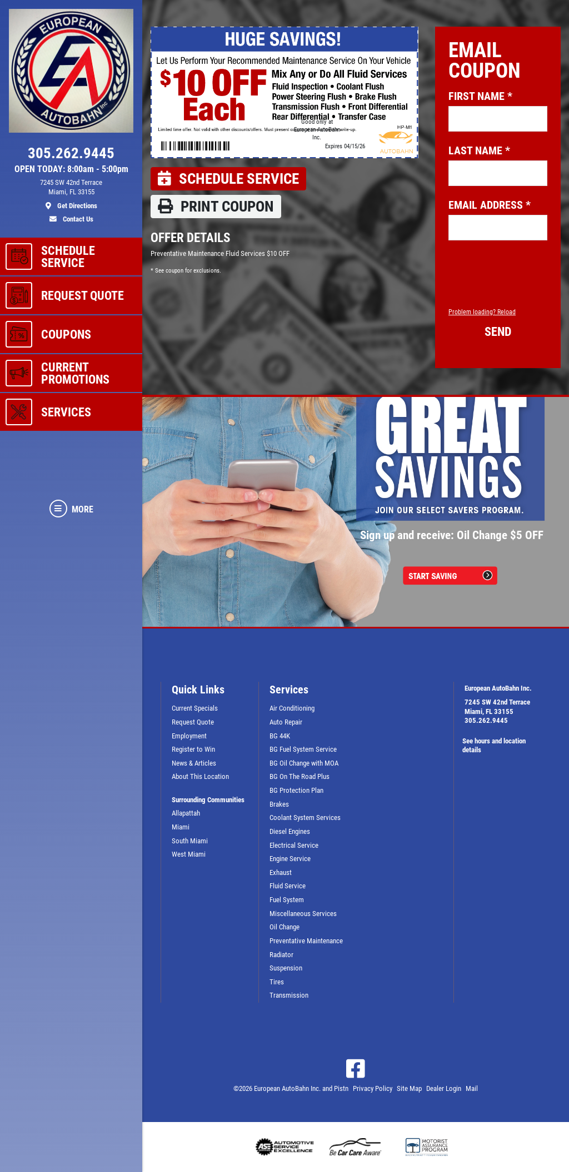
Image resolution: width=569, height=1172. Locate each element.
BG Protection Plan (296, 790)
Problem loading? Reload (482, 312)
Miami (180, 827)
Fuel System (286, 900)
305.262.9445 (486, 720)
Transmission (288, 995)
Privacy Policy (372, 1088)
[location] (71, 194)
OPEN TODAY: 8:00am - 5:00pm (71, 169)
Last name (479, 150)
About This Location (200, 776)
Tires (276, 982)
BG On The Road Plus (299, 776)
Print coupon (216, 206)
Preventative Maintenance (306, 941)
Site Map (409, 1088)
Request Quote (193, 722)
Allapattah (186, 813)
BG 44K (279, 736)
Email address (489, 204)
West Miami (189, 854)
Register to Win (193, 749)
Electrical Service (293, 845)
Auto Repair (285, 722)
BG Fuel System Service (303, 749)
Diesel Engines (289, 831)
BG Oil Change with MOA (303, 763)
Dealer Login (443, 1088)
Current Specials (195, 708)
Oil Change (284, 927)
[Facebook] (355, 1069)
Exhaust (280, 872)
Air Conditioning (292, 708)
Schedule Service (228, 179)
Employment (189, 736)
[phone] (71, 155)
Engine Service (290, 858)
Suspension (285, 968)
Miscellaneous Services (303, 913)
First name (480, 96)
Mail (472, 1088)
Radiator (281, 954)
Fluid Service (287, 886)
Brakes (279, 804)
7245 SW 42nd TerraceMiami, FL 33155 (497, 707)
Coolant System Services (305, 817)
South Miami (190, 841)
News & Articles (194, 763)
